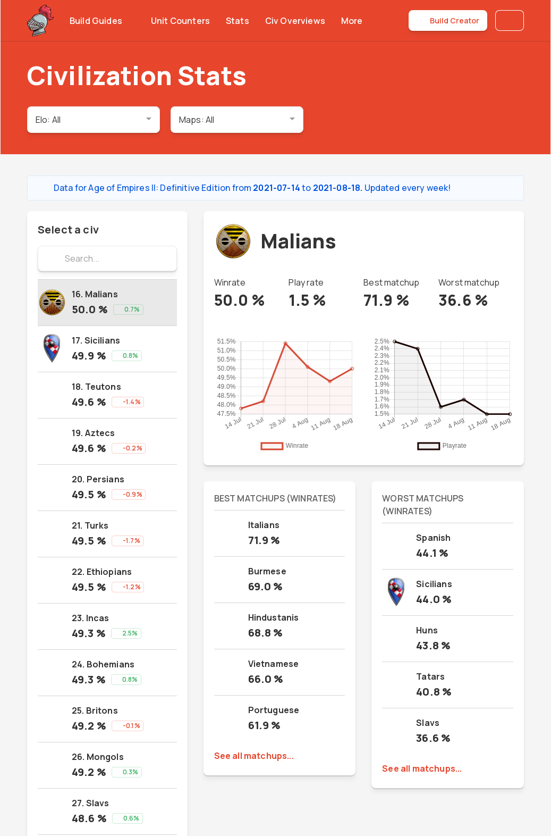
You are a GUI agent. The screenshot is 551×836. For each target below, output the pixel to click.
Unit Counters (180, 21)
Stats (237, 21)
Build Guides (102, 20)
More (358, 20)
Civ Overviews (295, 21)
